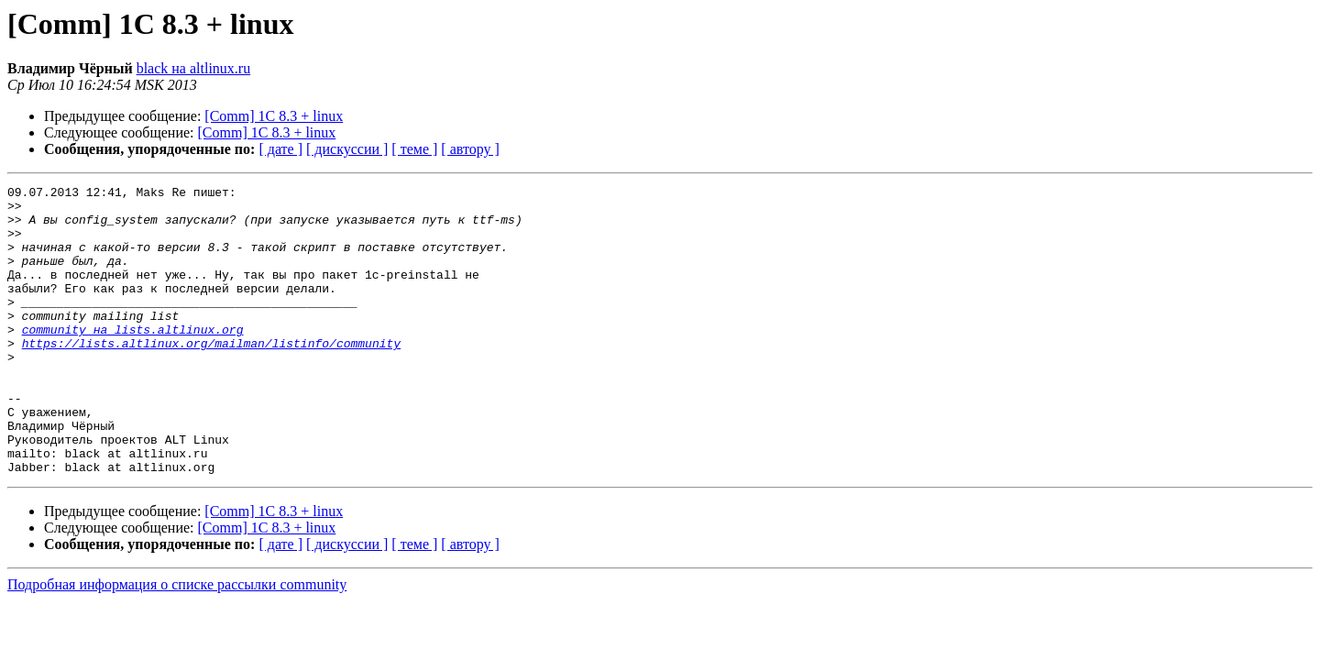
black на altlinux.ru (194, 68)
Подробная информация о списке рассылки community (176, 642)
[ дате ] (280, 149)
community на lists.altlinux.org (133, 359)
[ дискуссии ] (347, 149)
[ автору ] (470, 149)
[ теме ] (414, 149)
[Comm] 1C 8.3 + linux (273, 116)
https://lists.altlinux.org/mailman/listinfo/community (211, 376)
